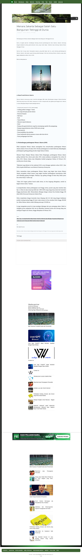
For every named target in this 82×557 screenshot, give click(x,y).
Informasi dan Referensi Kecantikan (38, 310)
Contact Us (31, 360)
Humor (50, 2)
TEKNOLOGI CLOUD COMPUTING (42, 376)
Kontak (11, 550)
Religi (27, 2)
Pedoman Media (38, 550)
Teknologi (38, 2)
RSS (58, 550)
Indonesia (60, 2)
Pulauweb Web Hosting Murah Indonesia (34, 220)
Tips (46, 2)
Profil (5, 550)
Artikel (55, 2)
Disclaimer (19, 550)
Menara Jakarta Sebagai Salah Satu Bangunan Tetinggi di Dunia (37, 231)
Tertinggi (33, 32)
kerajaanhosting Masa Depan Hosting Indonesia (34, 218)
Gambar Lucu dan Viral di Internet (42, 388)
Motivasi (32, 2)
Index (46, 550)
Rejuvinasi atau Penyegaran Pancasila (43, 382)
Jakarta (28, 32)
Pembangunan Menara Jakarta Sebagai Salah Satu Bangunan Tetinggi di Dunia (35, 38)
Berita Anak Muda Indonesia (36, 309)
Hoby (43, 2)
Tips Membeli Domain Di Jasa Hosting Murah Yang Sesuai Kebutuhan (44, 538)
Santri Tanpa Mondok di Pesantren (38, 496)
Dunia (24, 32)
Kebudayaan (21, 2)
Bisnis (15, 2)
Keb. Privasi (28, 550)
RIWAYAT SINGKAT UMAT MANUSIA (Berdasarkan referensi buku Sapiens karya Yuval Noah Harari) (44, 407)
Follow (52, 550)
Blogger (39, 554)
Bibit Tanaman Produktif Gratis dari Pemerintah (39, 326)
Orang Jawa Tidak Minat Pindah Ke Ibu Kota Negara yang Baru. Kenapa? (44, 478)
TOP (41, 556)
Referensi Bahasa (33, 306)
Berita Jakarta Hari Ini (34, 307)
